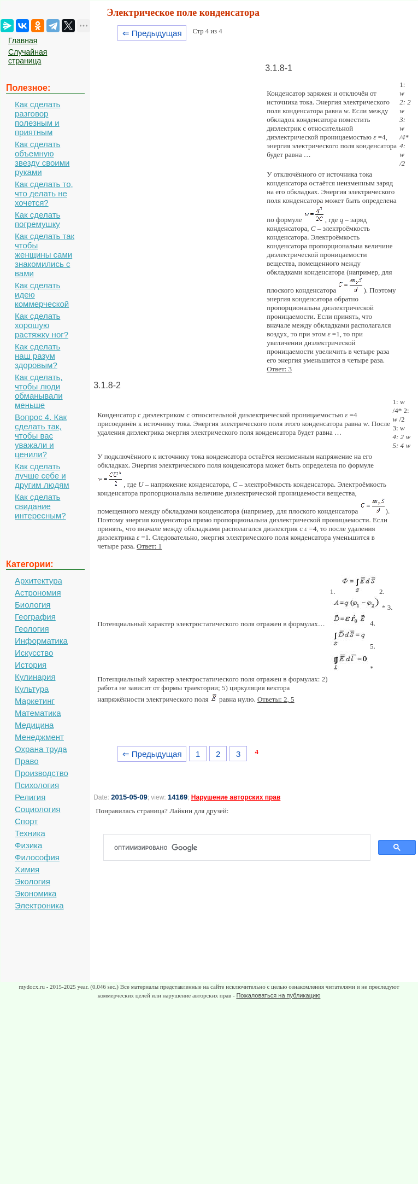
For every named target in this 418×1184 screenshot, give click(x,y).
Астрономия (38, 592)
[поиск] (241, 848)
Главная (22, 40)
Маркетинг (35, 700)
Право (27, 761)
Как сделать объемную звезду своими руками (42, 158)
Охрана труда (41, 749)
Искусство (34, 652)
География (35, 616)
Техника (30, 833)
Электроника (39, 905)
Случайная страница (27, 56)
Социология (37, 809)
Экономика (35, 893)
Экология (32, 881)
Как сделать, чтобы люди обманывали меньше (39, 391)
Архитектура (38, 580)
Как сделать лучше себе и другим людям (42, 475)
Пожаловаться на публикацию (278, 995)
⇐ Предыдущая (152, 33)
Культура (32, 688)
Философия (37, 857)
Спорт (26, 821)
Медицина (34, 725)
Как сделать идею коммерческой (42, 294)
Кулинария (35, 676)
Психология (37, 785)
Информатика (41, 640)
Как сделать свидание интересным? (40, 506)
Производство (41, 773)
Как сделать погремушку (37, 219)
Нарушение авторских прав (235, 797)
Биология (32, 604)
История (30, 664)
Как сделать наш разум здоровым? (37, 356)
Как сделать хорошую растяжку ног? (41, 325)
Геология (32, 628)
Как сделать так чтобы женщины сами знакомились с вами (44, 254)
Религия (30, 797)
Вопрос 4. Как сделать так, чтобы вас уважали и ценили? (41, 435)
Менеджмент (39, 737)
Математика (38, 713)
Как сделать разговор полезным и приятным (37, 118)
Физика (28, 845)
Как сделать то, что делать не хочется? (44, 193)
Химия (27, 869)
